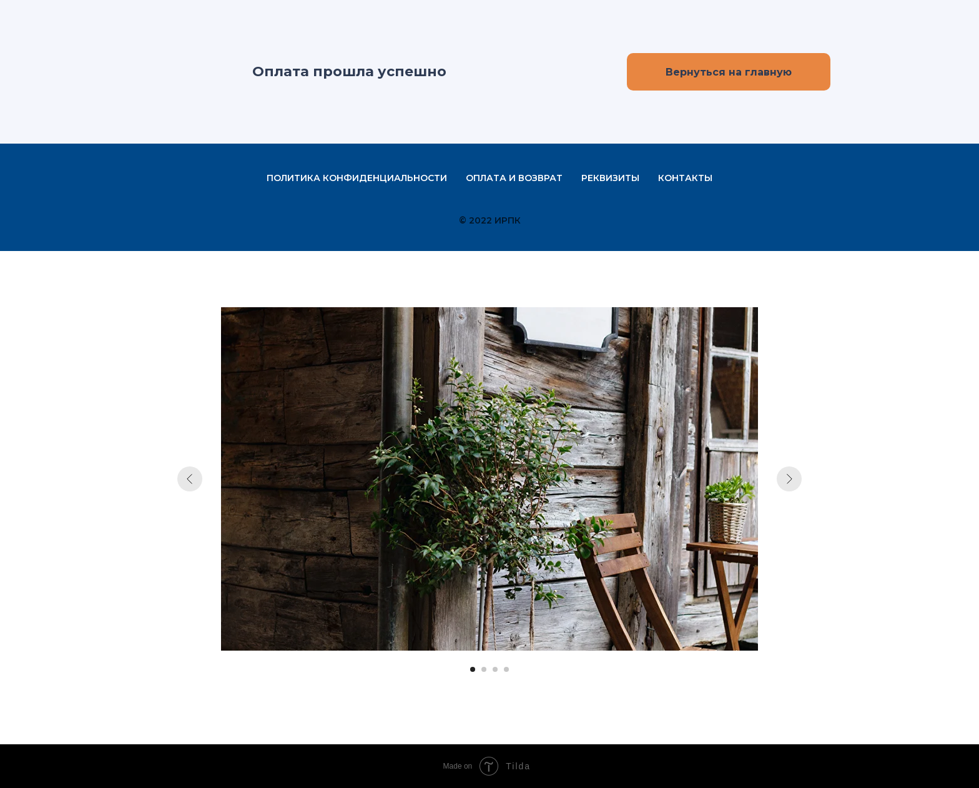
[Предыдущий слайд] (189, 478)
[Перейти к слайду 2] (483, 669)
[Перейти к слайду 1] (472, 669)
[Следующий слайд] (789, 478)
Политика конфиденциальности (357, 178)
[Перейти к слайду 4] (506, 669)
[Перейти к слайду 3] (495, 669)
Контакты (685, 178)
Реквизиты (610, 178)
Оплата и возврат (514, 178)
